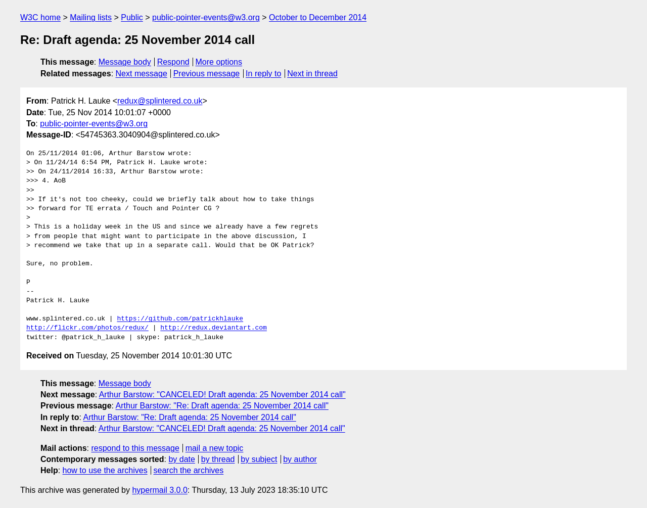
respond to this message (135, 448)
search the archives (189, 470)
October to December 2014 (317, 17)
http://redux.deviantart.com (213, 328)
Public (132, 17)
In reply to (263, 73)
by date (181, 459)
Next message (141, 73)
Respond (173, 62)
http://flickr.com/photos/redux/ (87, 328)
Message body (125, 62)
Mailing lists (91, 17)
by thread (218, 459)
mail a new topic (215, 448)
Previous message (206, 73)
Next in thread (312, 73)
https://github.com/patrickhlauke (180, 319)
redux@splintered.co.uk (159, 101)
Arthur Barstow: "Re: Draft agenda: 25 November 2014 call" (222, 405)
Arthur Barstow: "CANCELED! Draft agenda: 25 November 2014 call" (222, 394)
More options (219, 62)
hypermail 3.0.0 (159, 490)
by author (300, 459)
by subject (259, 459)
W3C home (40, 17)
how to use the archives (105, 470)
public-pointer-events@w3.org (206, 17)
